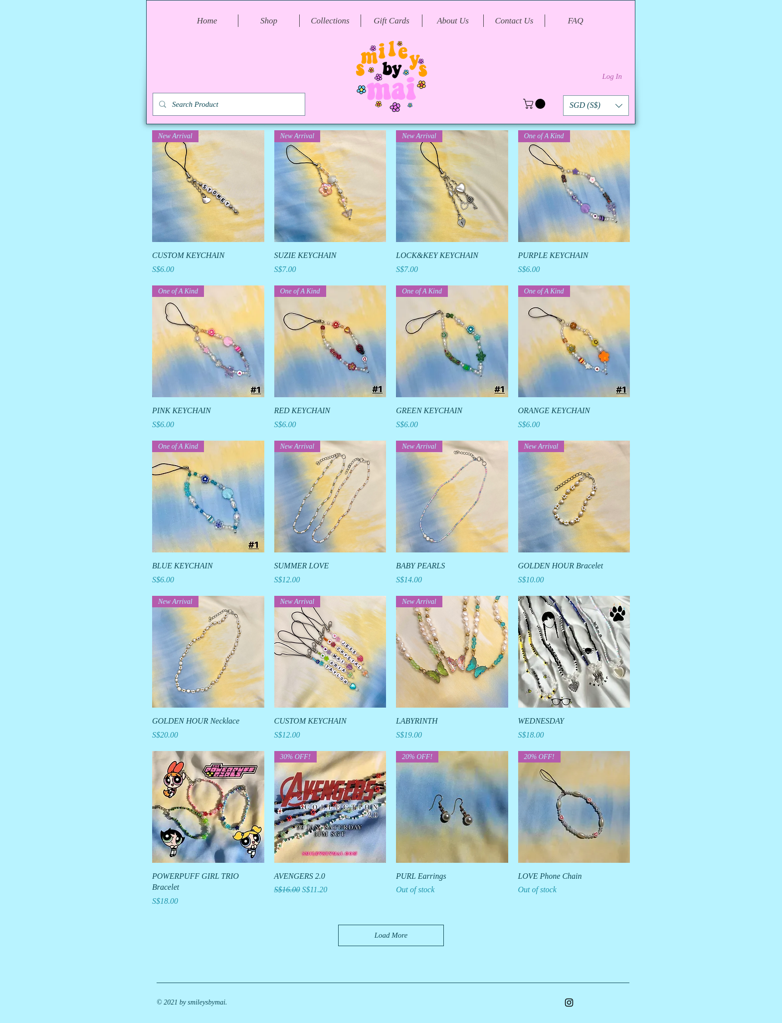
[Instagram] (569, 1002)
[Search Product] (228, 104)
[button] (535, 104)
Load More (391, 935)
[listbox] (596, 105)
